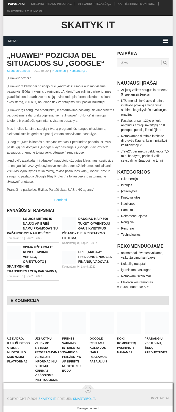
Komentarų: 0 (78, 70)
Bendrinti (60, 200)
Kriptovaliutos (130, 197)
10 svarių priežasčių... (95, 4)
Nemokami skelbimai (136, 276)
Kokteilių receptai (133, 263)
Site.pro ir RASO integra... (51, 4)
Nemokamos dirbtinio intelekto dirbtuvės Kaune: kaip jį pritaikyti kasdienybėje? (144, 140)
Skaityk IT (88, 25)
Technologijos (130, 234)
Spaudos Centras (18, 70)
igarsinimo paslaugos (136, 270)
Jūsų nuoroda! (133, 287)
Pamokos (127, 210)
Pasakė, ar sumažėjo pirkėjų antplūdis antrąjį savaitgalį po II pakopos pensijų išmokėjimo (143, 125)
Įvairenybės (129, 191)
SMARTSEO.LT (84, 399)
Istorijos (126, 185)
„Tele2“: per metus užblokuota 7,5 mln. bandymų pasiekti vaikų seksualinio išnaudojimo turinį (145, 155)
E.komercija (129, 179)
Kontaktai (160, 398)
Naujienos (59, 70)
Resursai (127, 228)
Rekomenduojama (134, 216)
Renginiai (127, 222)
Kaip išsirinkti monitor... (136, 4)
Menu (12, 41)
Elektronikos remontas (137, 282)
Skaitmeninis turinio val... (26, 11)
